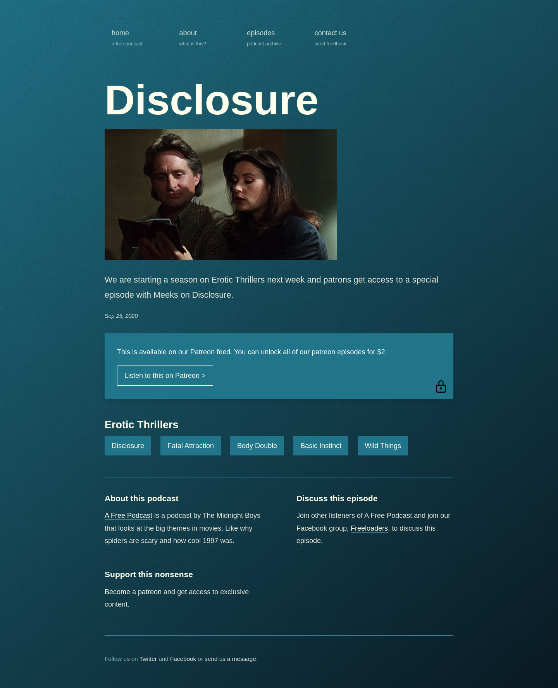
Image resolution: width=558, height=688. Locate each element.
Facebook (183, 658)
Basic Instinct (320, 446)
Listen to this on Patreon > (165, 375)
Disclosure (128, 446)
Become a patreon (133, 592)
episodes (278, 38)
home (143, 38)
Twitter (148, 658)
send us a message (230, 658)
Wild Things (383, 446)
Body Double (257, 446)
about (210, 38)
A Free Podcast (128, 515)
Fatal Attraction (190, 446)
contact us (346, 38)
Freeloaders (369, 528)
